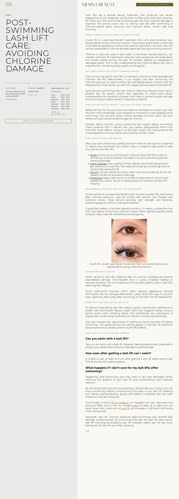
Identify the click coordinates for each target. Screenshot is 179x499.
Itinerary (11, 99)
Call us (32, 95)
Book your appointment (155, 4)
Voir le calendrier (58, 113)
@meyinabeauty (120, 402)
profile (135, 405)
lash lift (126, 408)
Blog (8, 15)
